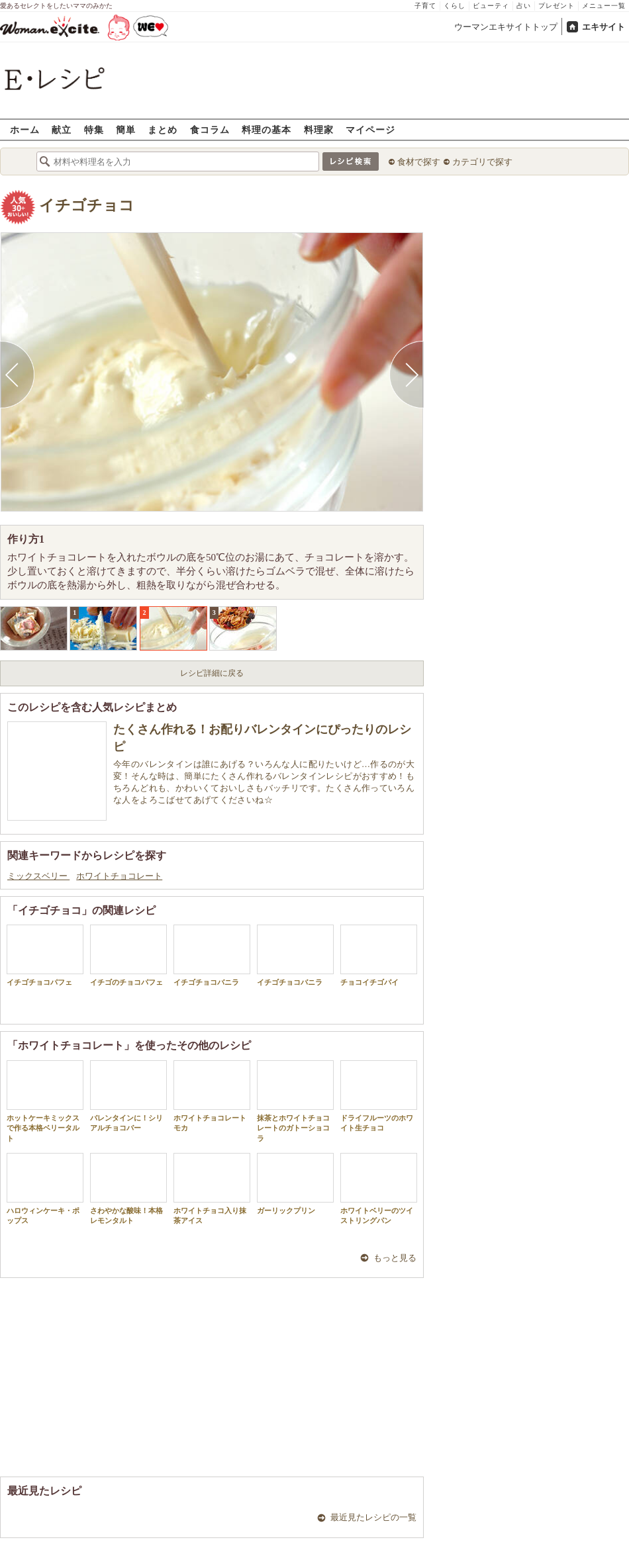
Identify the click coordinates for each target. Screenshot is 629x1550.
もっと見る (394, 1258)
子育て (425, 5)
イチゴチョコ (86, 205)
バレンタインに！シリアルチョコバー (128, 1096)
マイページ (370, 129)
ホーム (25, 129)
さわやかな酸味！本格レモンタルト (128, 1188)
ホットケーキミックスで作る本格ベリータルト (45, 1101)
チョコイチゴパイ (378, 955)
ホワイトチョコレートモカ (211, 1096)
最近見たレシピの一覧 (373, 1517)
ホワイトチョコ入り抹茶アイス (211, 1188)
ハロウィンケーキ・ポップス (45, 1188)
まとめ (162, 129)
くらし (454, 5)
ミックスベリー (38, 876)
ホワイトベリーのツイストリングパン (378, 1188)
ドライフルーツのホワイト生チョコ (378, 1096)
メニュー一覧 (604, 5)
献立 (62, 129)
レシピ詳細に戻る (212, 673)
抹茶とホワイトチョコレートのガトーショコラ (295, 1101)
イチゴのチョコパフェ (128, 955)
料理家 (319, 129)
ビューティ (491, 5)
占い (523, 5)
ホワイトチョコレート (119, 876)
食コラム (210, 129)
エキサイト (603, 27)
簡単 (126, 129)
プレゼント (556, 5)
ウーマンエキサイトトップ (505, 27)
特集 (94, 129)
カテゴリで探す (482, 162)
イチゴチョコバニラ (211, 955)
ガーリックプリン (295, 1183)
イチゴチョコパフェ (45, 955)
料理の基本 (266, 129)
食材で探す (418, 162)
